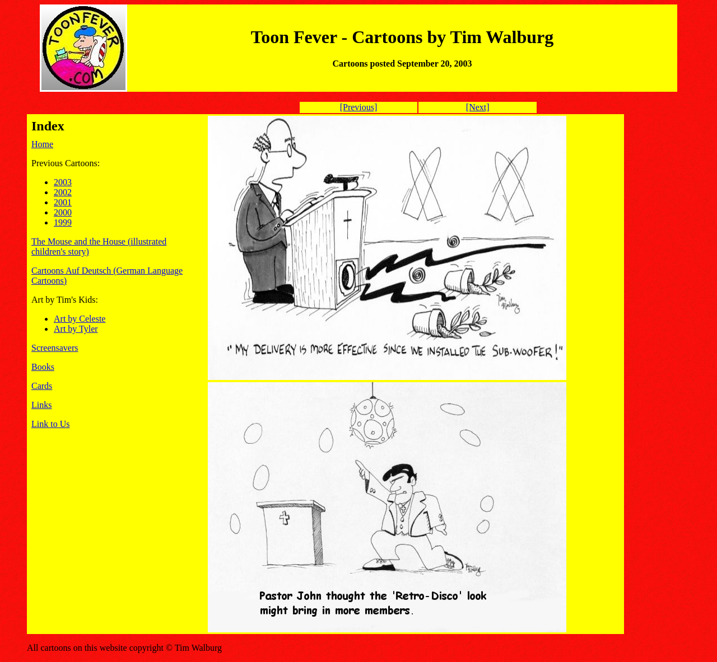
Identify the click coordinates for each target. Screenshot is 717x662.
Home (42, 144)
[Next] (478, 107)
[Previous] (359, 107)
